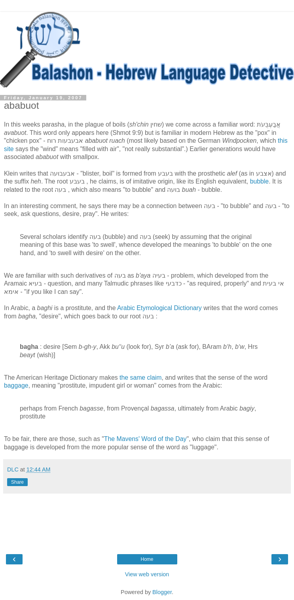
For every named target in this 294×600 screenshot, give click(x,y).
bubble (259, 181)
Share (17, 482)
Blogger (162, 592)
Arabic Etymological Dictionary (159, 308)
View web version (147, 574)
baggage (16, 385)
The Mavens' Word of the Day (145, 438)
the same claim (140, 377)
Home (146, 559)
